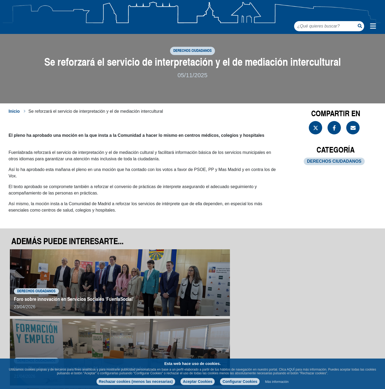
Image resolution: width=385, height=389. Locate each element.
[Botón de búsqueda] (360, 26)
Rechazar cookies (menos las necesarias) (136, 381)
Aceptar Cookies (197, 381)
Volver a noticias (351, 334)
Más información (276, 382)
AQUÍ (291, 369)
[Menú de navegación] (373, 26)
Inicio (14, 118)
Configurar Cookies (239, 381)
